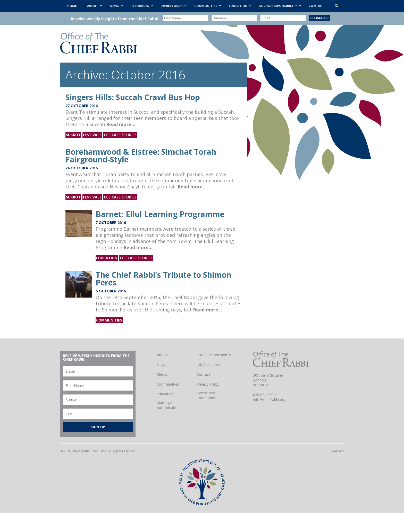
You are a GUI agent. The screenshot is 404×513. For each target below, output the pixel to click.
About (162, 354)
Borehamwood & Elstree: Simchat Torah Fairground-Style (140, 155)
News (161, 364)
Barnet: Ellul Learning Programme (160, 214)
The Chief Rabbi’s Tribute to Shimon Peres (163, 278)
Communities (109, 320)
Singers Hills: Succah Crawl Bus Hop (132, 97)
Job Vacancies (208, 364)
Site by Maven (334, 451)
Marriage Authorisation (168, 405)
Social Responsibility (214, 354)
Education (106, 257)
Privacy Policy (208, 384)
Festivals (92, 134)
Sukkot (73, 134)
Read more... (120, 124)
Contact (203, 374)
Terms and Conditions (206, 395)
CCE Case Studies (120, 134)
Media (162, 374)
